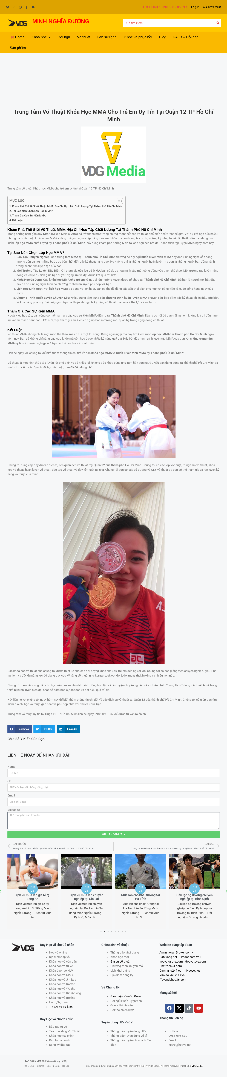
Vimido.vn (166, 975)
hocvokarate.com (171, 961)
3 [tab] (108, 932)
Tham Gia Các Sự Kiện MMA (29, 215)
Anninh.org (166, 952)
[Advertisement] (113, 80)
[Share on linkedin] (68, 729)
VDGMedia (197, 1066)
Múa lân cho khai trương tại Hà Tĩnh (194, 897)
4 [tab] (112, 932)
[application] (49, 37)
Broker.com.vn (185, 952)
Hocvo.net (193, 970)
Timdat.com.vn (189, 957)
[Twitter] (7, 7)
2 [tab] (105, 932)
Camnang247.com (171, 970)
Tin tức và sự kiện (61, 1007)
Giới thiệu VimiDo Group (126, 996)
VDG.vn (180, 975)
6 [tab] (119, 932)
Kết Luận (17, 220)
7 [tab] (122, 932)
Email (11, 795)
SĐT (10, 781)
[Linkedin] (14, 7)
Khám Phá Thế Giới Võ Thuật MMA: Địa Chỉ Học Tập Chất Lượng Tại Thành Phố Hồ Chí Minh (67, 206)
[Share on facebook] (19, 729)
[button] (165, 7)
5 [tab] (115, 932)
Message (13, 810)
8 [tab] (126, 932)
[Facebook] (26, 7)
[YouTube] (33, 7)
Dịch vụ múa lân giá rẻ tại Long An (86, 897)
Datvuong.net (168, 957)
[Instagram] (20, 7)
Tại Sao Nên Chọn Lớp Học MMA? (32, 211)
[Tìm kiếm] (218, 23)
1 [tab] (101, 932)
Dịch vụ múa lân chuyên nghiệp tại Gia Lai (140, 897)
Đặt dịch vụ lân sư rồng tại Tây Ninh (32, 897)
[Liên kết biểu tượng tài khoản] (195, 7)
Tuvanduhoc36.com (173, 979)
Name (11, 766)
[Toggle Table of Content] (118, 201)
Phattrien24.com (170, 966)
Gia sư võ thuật (212, 7)
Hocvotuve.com (195, 961)
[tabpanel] (33, 889)
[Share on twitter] (44, 729)
